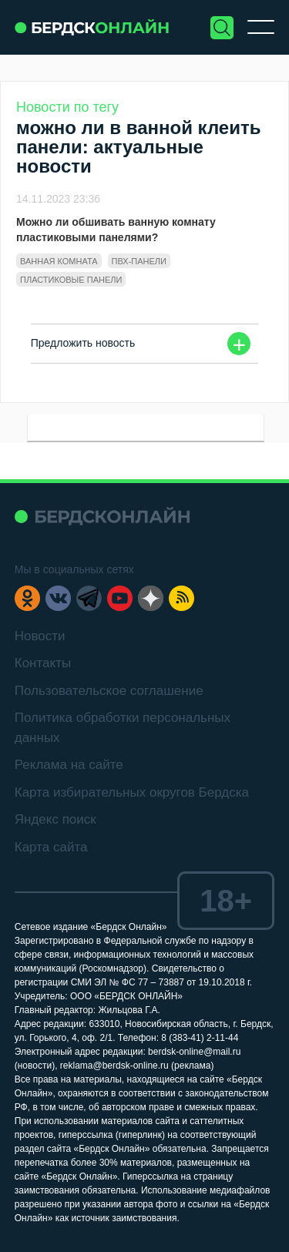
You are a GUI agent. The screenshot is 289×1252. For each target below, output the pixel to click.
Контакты (43, 663)
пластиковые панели (71, 279)
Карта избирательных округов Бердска (132, 792)
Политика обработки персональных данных (122, 727)
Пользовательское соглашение (109, 690)
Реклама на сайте (69, 764)
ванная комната (59, 261)
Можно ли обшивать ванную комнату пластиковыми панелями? (116, 229)
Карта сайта (51, 847)
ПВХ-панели (139, 261)
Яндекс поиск (55, 819)
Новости (40, 636)
